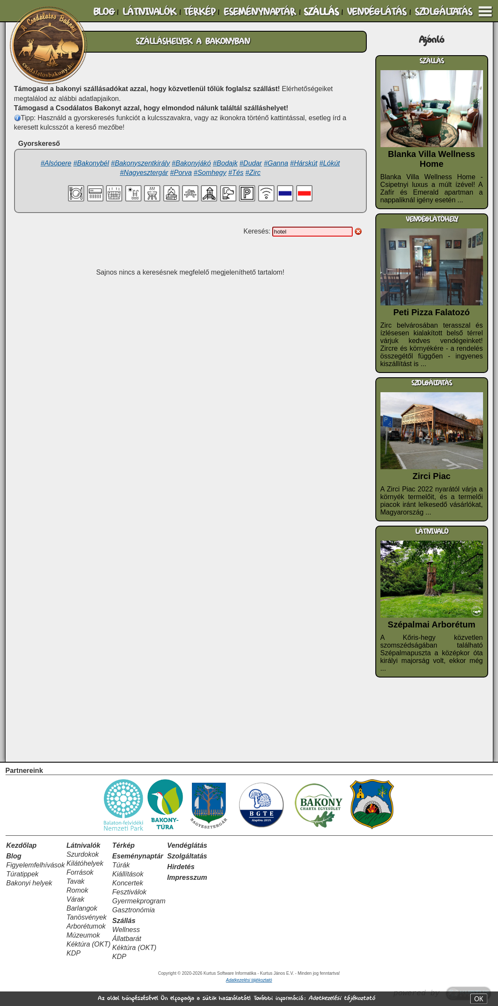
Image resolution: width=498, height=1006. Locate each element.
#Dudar (250, 163)
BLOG (104, 12)
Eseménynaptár (137, 856)
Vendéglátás (187, 845)
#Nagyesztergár (144, 172)
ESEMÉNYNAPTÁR (259, 12)
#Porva (181, 172)
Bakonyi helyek (29, 883)
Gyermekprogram (138, 901)
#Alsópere (56, 163)
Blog (14, 856)
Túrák (121, 865)
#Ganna (276, 163)
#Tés (236, 172)
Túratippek (22, 874)
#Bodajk (225, 163)
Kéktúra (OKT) (88, 944)
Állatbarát (126, 938)
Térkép (123, 845)
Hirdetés (180, 866)
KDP (73, 953)
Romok (77, 890)
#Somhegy (210, 172)
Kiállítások (128, 874)
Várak (75, 899)
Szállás (124, 920)
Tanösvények (86, 917)
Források (79, 872)
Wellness (126, 929)
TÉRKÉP (199, 12)
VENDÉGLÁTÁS (376, 12)
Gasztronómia (133, 910)
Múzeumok (83, 935)
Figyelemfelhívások (35, 865)
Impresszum (187, 877)
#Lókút (329, 163)
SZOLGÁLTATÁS (443, 12)
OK (478, 998)
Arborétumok (86, 926)
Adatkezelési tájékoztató (341, 998)
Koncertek (127, 883)
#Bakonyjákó (191, 163)
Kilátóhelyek (84, 863)
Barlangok (81, 908)
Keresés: (257, 231)
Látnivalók (83, 845)
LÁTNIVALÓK (149, 12)
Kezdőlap (21, 845)
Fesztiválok (129, 892)
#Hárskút (304, 163)
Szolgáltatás (187, 856)
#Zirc (253, 172)
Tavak (75, 881)
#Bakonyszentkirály (140, 163)
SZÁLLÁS (321, 12)
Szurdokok (82, 854)
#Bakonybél (91, 163)
